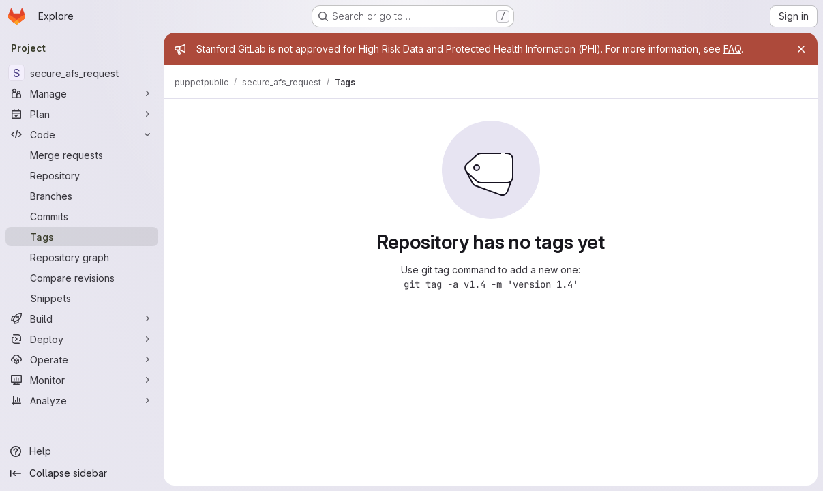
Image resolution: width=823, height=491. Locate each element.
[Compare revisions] (81, 277)
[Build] (81, 318)
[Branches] (81, 195)
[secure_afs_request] (81, 73)
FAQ (732, 49)
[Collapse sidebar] (81, 473)
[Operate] (81, 359)
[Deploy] (81, 338)
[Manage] (81, 93)
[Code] (81, 134)
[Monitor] (81, 379)
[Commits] (81, 216)
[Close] (801, 49)
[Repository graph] (81, 257)
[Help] (81, 451)
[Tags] (81, 236)
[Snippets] (81, 298)
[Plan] (81, 113)
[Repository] (81, 175)
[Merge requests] (81, 154)
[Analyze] (81, 400)
